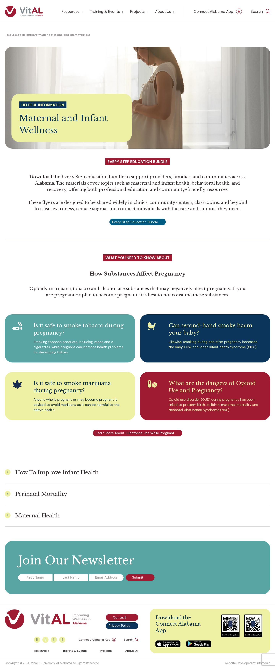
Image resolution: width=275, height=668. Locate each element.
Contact (119, 617)
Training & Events (105, 11)
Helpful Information (35, 34)
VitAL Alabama (24, 11)
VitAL (35, 663)
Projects (137, 11)
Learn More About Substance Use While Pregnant (135, 433)
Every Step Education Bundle (135, 222)
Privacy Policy (119, 625)
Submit (137, 577)
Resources (70, 11)
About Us (163, 11)
